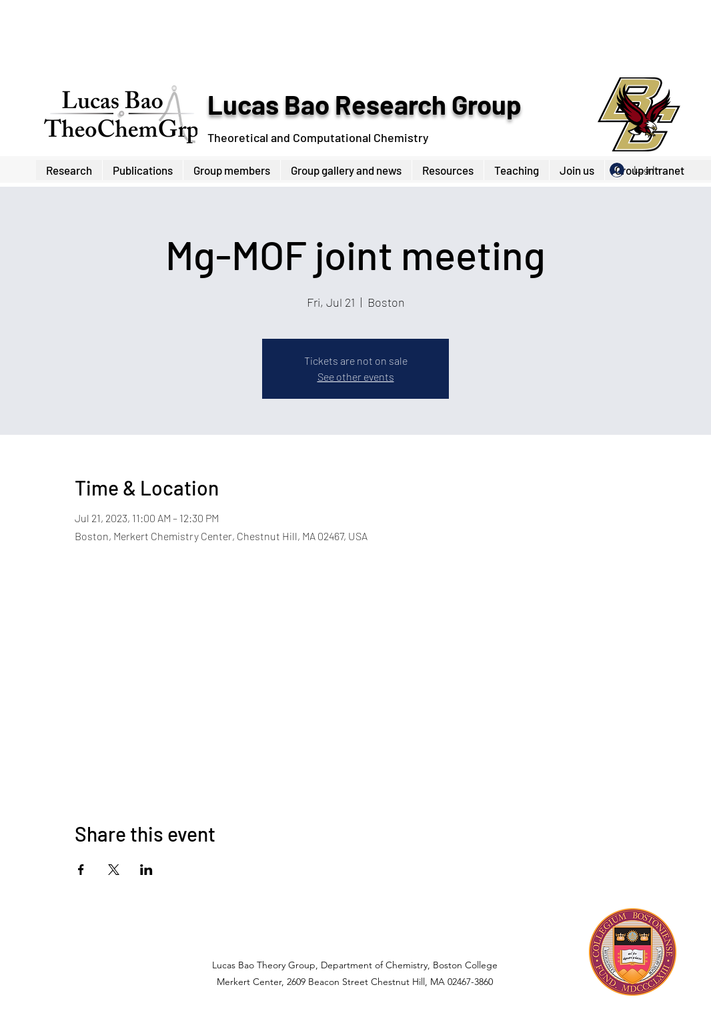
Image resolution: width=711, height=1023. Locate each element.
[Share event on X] (113, 869)
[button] (231, 170)
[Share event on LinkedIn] (146, 869)
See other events (355, 376)
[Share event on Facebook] (81, 869)
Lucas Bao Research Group (364, 104)
